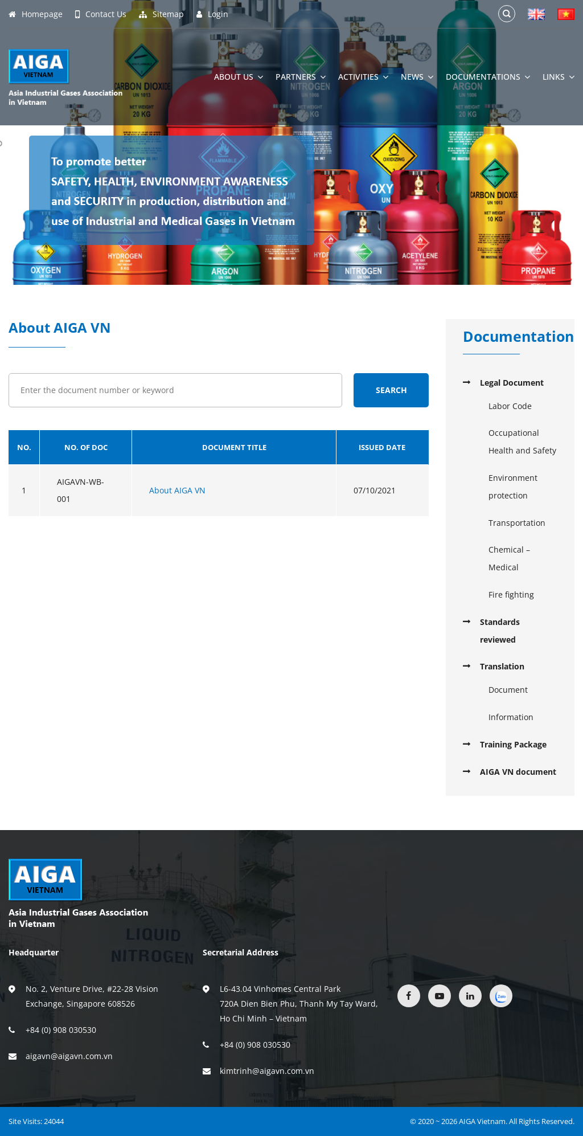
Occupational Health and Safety (522, 441)
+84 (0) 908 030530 (61, 1029)
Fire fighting (511, 594)
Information (510, 717)
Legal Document (512, 382)
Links (558, 77)
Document (508, 689)
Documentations (488, 77)
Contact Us (100, 14)
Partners (301, 77)
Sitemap (161, 14)
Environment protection (512, 486)
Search (391, 390)
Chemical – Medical (509, 558)
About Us (238, 77)
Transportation (516, 522)
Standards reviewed (500, 630)
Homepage (36, 14)
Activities (363, 77)
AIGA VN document (518, 771)
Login (212, 14)
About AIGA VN (177, 490)
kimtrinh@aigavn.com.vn (267, 1070)
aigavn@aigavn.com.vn (69, 1056)
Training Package (513, 744)
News (417, 77)
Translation (502, 666)
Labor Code (510, 406)
